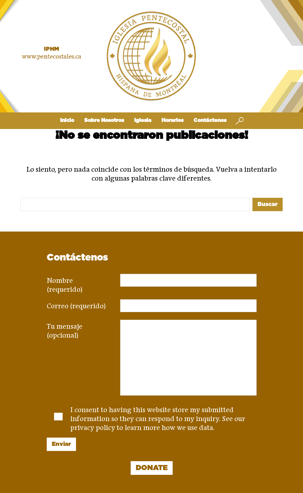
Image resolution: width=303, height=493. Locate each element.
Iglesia (142, 120)
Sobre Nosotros (104, 120)
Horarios (172, 120)
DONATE (152, 468)
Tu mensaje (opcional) (64, 329)
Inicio (67, 120)
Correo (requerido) (76, 303)
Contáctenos (210, 120)
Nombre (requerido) (65, 283)
